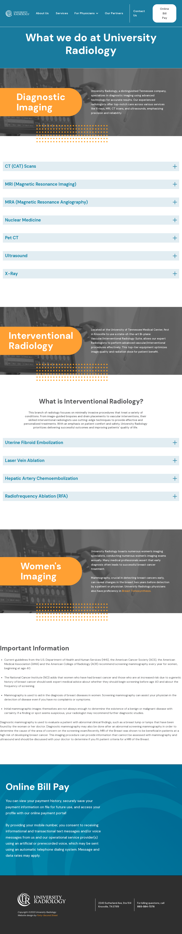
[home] (18, 13)
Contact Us (139, 13)
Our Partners (114, 13)
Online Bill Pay (164, 13)
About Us (42, 13)
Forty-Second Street (47, 915)
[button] (86, 13)
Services (62, 13)
